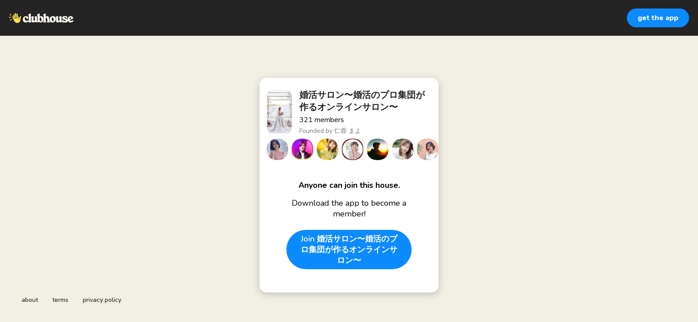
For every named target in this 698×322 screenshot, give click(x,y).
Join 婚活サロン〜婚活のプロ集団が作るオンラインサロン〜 (349, 249)
